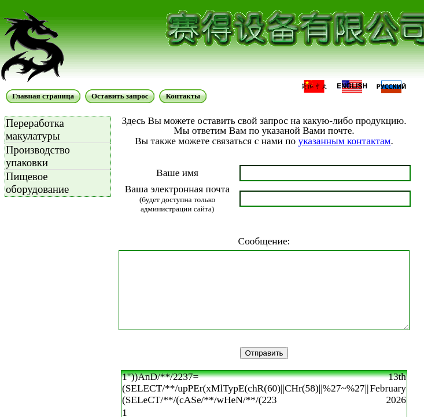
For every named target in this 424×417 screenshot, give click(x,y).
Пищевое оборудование (37, 182)
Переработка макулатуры (35, 129)
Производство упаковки (38, 156)
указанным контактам (344, 141)
